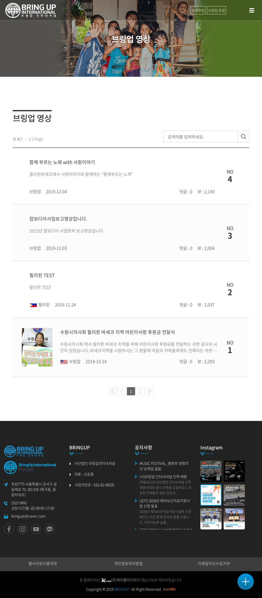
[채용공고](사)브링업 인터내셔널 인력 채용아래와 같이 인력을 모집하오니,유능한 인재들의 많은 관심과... (165, 487)
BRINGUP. (122, 589)
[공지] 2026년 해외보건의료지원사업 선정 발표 (164, 503)
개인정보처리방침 (128, 563)
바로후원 (198, 10)
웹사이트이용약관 (42, 563)
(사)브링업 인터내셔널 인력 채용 (163, 476)
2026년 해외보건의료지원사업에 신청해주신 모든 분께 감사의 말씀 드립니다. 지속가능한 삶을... (165, 517)
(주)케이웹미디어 (119, 579)
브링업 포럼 (216, 10)
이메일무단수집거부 (214, 563)
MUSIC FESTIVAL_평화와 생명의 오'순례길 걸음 (164, 466)
